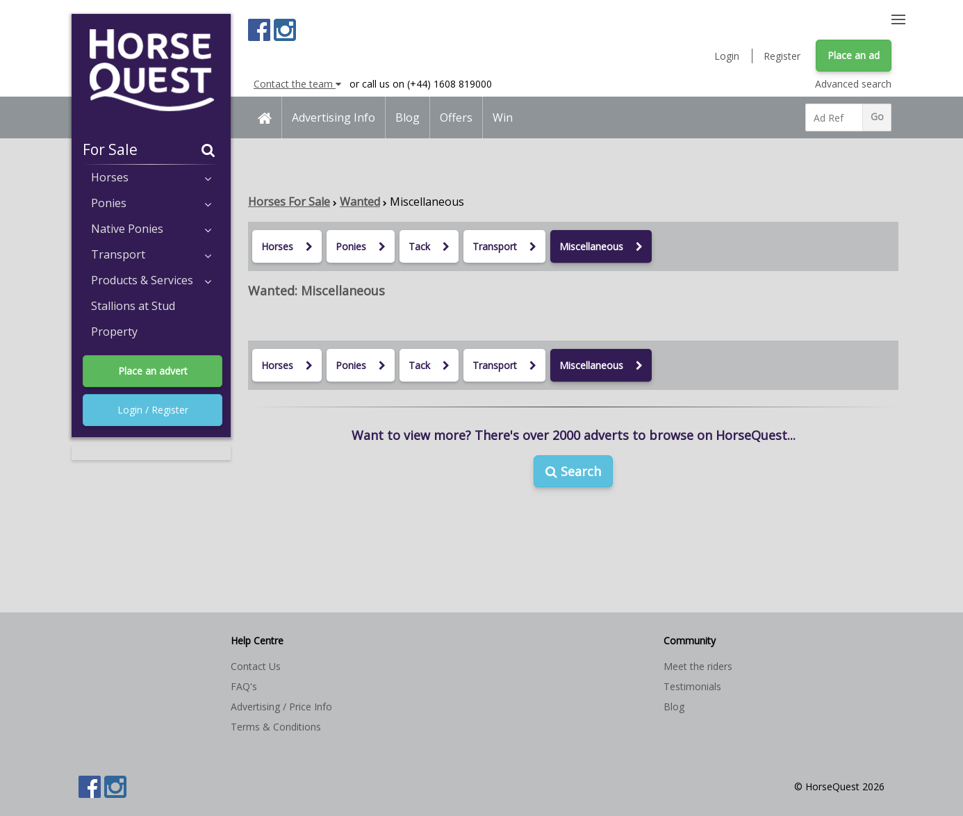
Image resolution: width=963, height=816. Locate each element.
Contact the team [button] (297, 83)
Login (726, 56)
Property (114, 331)
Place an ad (854, 55)
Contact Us (256, 666)
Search (573, 471)
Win (503, 117)
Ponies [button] (151, 203)
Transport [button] (151, 254)
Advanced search (853, 83)
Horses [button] (151, 177)
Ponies (361, 246)
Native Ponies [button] (151, 228)
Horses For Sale (289, 201)
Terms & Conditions (276, 726)
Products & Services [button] (151, 280)
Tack (429, 246)
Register (782, 56)
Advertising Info (333, 117)
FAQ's (244, 686)
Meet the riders (698, 666)
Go (877, 116)
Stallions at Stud (133, 305)
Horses (287, 246)
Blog (407, 117)
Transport (504, 246)
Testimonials (692, 686)
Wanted (360, 201)
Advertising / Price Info (281, 706)
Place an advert (153, 370)
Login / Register (152, 409)
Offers (456, 117)
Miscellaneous (601, 246)
